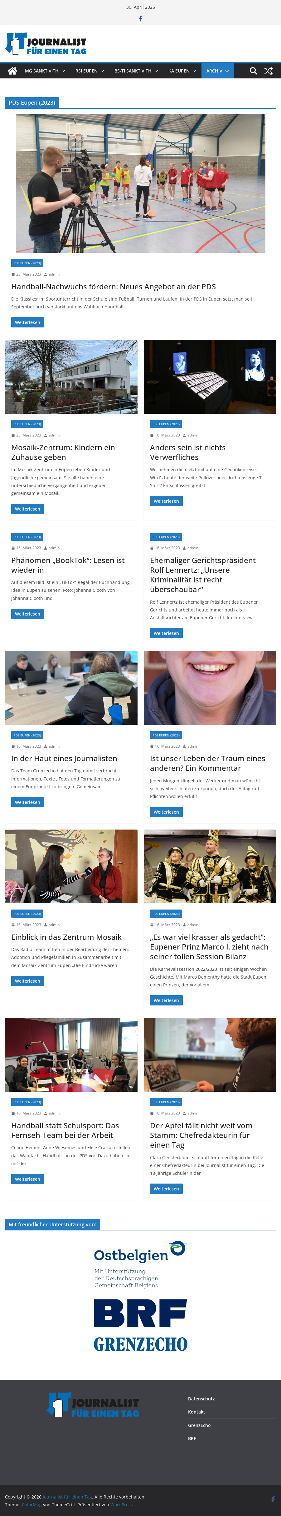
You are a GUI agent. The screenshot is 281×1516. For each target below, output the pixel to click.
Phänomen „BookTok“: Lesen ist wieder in (68, 565)
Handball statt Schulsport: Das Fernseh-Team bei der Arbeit (65, 1130)
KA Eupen (179, 71)
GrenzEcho (199, 1425)
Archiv (214, 71)
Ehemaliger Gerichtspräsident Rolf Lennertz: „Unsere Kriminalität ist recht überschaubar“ (203, 575)
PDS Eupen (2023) (27, 263)
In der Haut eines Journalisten (64, 758)
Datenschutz (201, 1399)
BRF (192, 1438)
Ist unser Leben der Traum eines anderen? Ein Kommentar (207, 763)
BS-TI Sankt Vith (133, 71)
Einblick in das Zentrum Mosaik (66, 937)
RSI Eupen (86, 71)
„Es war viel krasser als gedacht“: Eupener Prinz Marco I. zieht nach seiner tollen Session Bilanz (209, 946)
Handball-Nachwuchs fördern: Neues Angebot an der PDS (113, 286)
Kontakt (196, 1412)
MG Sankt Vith (42, 71)
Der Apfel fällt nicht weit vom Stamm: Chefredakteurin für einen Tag (201, 1135)
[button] (62, 71)
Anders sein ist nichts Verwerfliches (188, 452)
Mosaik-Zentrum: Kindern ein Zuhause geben (63, 452)
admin (54, 274)
